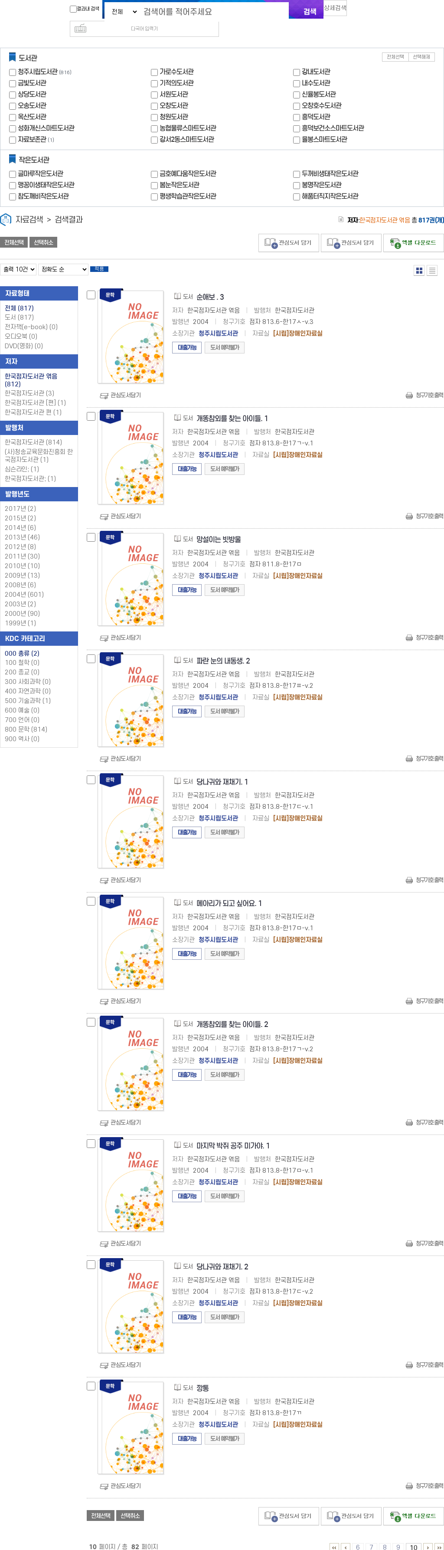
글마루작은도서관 (40, 160)
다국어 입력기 (368, 11)
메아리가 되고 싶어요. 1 (229, 892)
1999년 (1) (20, 612)
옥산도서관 (32, 103)
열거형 (419, 256)
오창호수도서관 (321, 92)
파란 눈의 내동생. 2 (223, 649)
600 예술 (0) (22, 699)
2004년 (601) (24, 583)
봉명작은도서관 (321, 171)
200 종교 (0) (22, 661)
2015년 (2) (20, 507)
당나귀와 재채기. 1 (222, 770)
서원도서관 (174, 80)
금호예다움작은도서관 (188, 160)
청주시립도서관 (37, 58)
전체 (19, 297)
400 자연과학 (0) (28, 680)
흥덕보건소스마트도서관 (333, 114)
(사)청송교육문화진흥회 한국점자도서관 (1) (39, 444)
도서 (19, 306)
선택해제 (421, 43)
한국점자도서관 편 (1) (33, 401)
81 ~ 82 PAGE (439, 1536)
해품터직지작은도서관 (330, 182)
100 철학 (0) (22, 651)
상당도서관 (32, 80)
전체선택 (395, 43)
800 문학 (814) (26, 718)
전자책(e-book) (31, 316)
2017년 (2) (20, 497)
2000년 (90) (22, 602)
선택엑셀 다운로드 (413, 229)
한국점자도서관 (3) (29, 382)
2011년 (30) (22, 545)
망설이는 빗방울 (218, 528)
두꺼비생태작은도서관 (330, 160)
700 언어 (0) (22, 709)
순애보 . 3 (210, 286)
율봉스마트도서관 (324, 125)
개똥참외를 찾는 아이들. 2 (232, 1013)
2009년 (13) (22, 564)
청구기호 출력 (429, 384)
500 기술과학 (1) (28, 689)
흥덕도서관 (316, 103)
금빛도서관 (32, 69)
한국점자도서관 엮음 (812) (31, 369)
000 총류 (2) (22, 642)
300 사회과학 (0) (28, 670)
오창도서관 (174, 92)
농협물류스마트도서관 (188, 114)
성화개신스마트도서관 (46, 114)
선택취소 (43, 228)
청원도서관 (174, 103)
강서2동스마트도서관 (187, 125)
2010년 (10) (22, 555)
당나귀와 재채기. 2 (222, 1255)
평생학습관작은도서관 (188, 182)
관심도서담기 (125, 384)
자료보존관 (32, 125)
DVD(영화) (24, 335)
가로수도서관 (176, 58)
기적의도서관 (176, 69)
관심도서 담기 (288, 229)
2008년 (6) (20, 574)
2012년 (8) (20, 536)
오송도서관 (32, 92)
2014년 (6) (20, 516)
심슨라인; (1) (22, 458)
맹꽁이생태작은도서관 (46, 171)
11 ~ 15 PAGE (428, 1536)
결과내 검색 (80, 9)
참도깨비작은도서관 (43, 182)
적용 (105, 257)
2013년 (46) (22, 526)
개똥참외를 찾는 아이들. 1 (232, 407)
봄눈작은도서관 (179, 171)
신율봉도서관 (319, 80)
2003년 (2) (20, 593)
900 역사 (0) (22, 728)
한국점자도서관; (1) (30, 467)
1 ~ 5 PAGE (334, 1536)
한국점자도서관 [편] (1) (35, 392)
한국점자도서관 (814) (33, 431)
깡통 (202, 1377)
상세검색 (339, 11)
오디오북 (21, 325)
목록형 (432, 256)
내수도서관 (316, 69)
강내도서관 (316, 58)
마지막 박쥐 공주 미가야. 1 (233, 1134)
